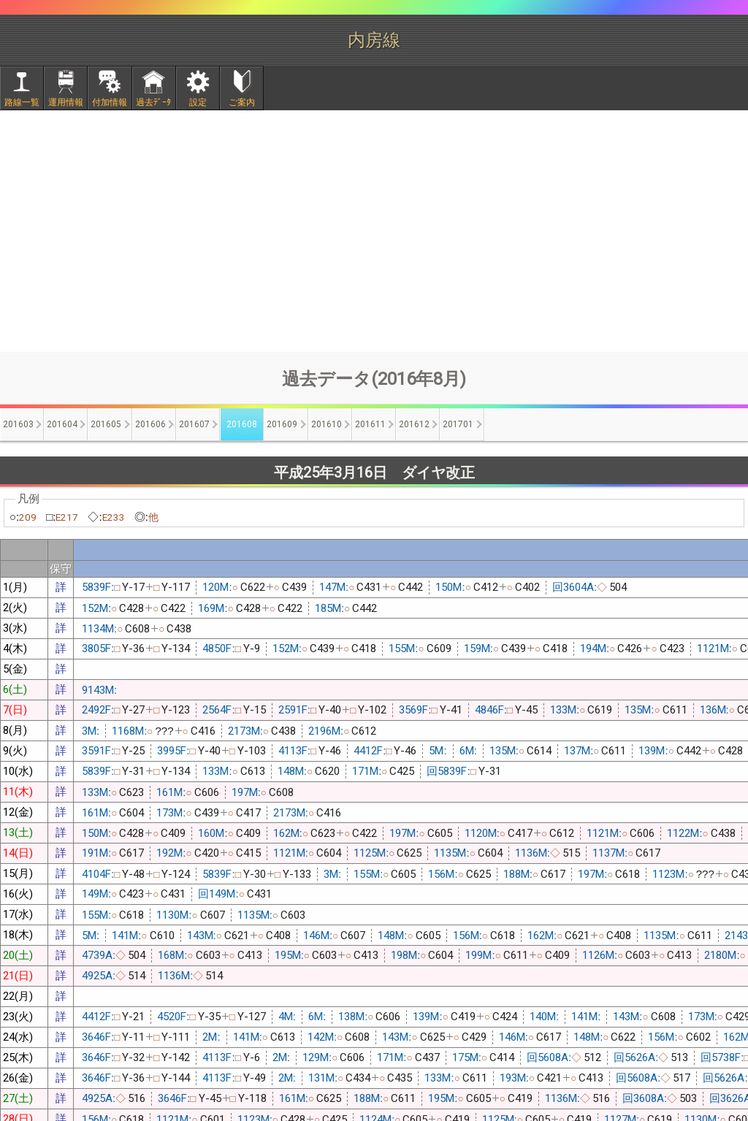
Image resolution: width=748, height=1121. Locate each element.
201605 (106, 424)
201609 (282, 424)
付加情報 (109, 102)
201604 (62, 424)
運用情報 (65, 102)
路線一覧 (21, 102)
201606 (150, 424)
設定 (198, 102)
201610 (326, 424)
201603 (18, 424)
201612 (414, 424)
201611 (370, 424)
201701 (458, 424)
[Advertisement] (374, 231)
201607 (194, 424)
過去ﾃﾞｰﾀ (153, 102)
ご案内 (242, 102)
